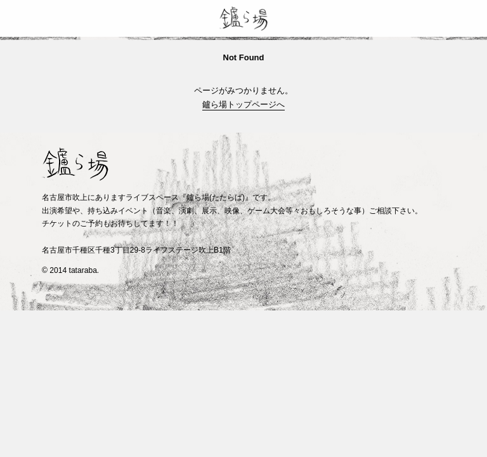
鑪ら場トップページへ (243, 104)
